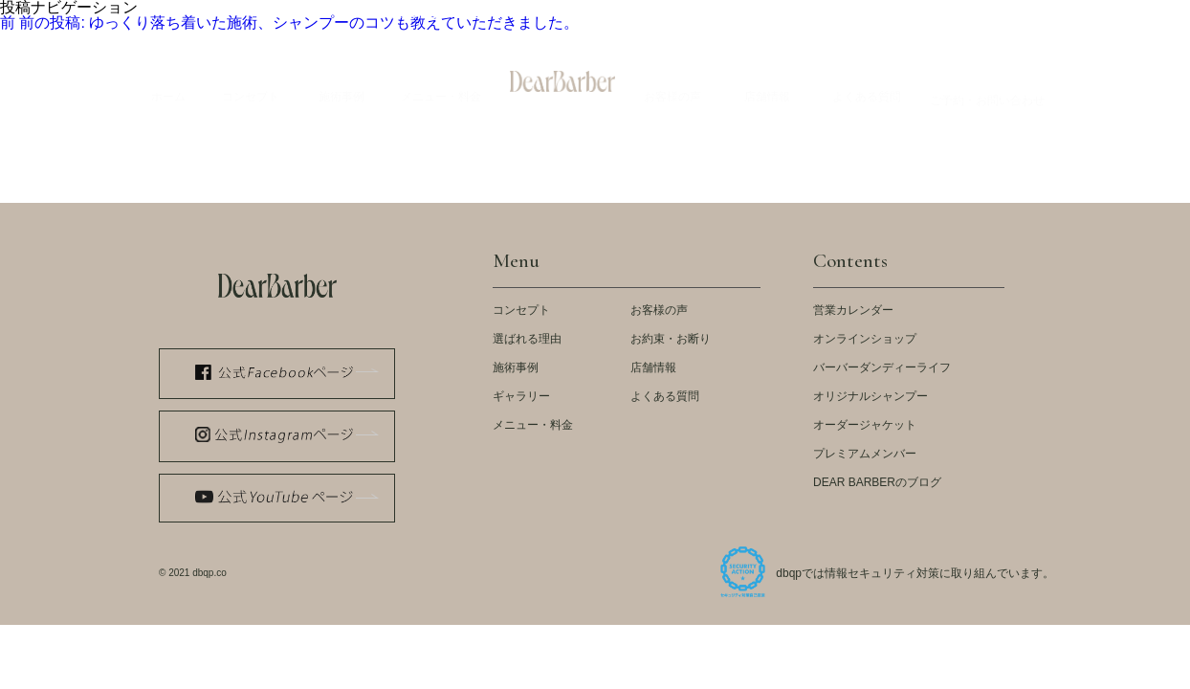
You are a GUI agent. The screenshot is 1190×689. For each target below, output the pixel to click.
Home (167, 83)
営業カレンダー (853, 310)
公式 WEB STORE (433, 14)
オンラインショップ (864, 338)
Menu (441, 83)
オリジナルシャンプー (870, 396)
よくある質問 (664, 396)
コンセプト (521, 310)
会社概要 (958, 14)
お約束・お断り (670, 338)
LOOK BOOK (625, 14)
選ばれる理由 (527, 338)
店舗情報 (653, 367)
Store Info (767, 83)
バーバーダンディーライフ (882, 367)
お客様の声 (659, 310)
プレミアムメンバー (864, 453)
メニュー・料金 (533, 425)
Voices (672, 83)
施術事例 (516, 367)
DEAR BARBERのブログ (877, 482)
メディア (536, 14)
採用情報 (1037, 14)
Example (341, 83)
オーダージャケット (864, 425)
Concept (250, 83)
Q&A (866, 83)
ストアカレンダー (756, 14)
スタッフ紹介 (868, 14)
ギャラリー (521, 396)
